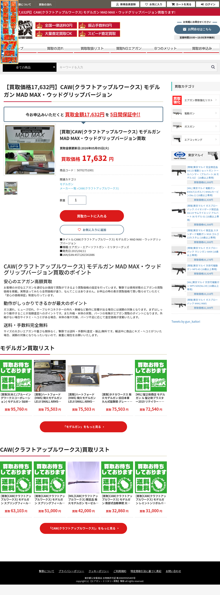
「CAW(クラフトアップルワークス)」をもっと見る (82, 528)
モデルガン (67, 184)
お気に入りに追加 (94, 229)
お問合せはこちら (199, 29)
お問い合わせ (173, 571)
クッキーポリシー (99, 571)
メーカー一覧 (68, 188)
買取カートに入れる (92, 216)
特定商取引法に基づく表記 (146, 571)
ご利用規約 (119, 571)
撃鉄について (46, 571)
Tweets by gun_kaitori (185, 321)
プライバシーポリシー (71, 571)
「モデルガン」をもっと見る (82, 427)
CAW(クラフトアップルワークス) (98, 188)
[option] (30, 150)
